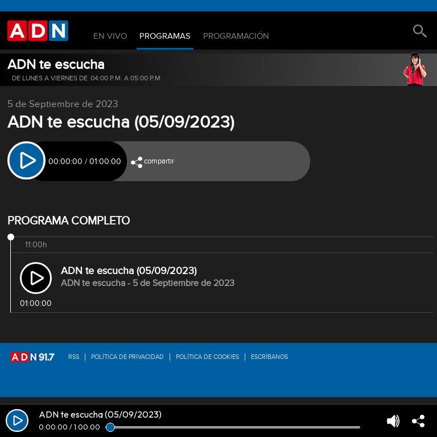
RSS (73, 357)
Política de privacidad (127, 357)
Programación (236, 36)
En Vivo (110, 36)
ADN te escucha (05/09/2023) (128, 271)
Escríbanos (269, 357)
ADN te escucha (56, 64)
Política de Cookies (207, 357)
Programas (165, 36)
